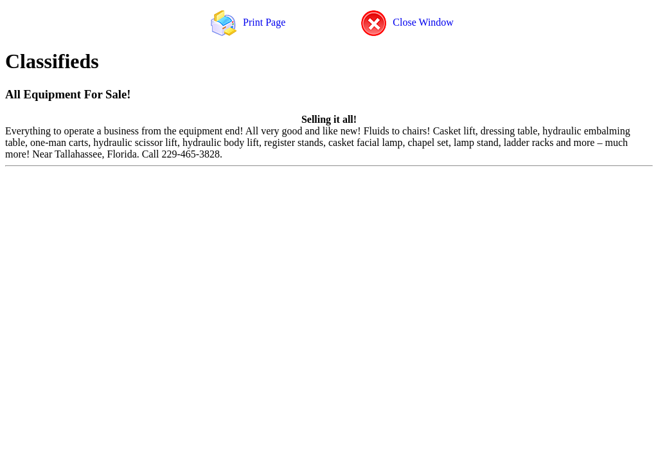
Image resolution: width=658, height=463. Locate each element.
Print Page (248, 22)
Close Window (407, 22)
